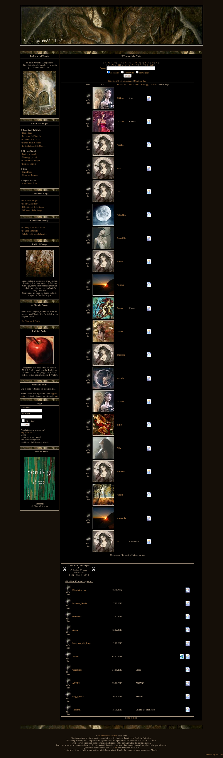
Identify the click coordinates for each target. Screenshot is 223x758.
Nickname (121, 84)
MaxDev (113, 747)
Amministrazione (29, 183)
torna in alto (131, 718)
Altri (152, 65)
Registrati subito (28, 432)
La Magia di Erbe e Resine (34, 227)
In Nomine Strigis (30, 200)
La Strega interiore (30, 204)
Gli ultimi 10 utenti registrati (120, 81)
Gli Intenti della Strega (32, 210)
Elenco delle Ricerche (31, 142)
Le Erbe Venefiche (30, 231)
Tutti (107, 62)
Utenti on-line (140, 81)
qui (56, 396)
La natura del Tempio (31, 136)
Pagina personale (29, 154)
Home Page (27, 133)
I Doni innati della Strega (33, 207)
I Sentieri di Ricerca (31, 139)
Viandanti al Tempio (31, 160)
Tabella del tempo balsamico (34, 234)
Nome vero (134, 84)
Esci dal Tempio (29, 164)
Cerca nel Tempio (30, 175)
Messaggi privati (29, 157)
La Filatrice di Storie (31, 321)
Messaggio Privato (149, 84)
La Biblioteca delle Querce (34, 146)
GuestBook (27, 172)
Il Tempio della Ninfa (107, 735)
